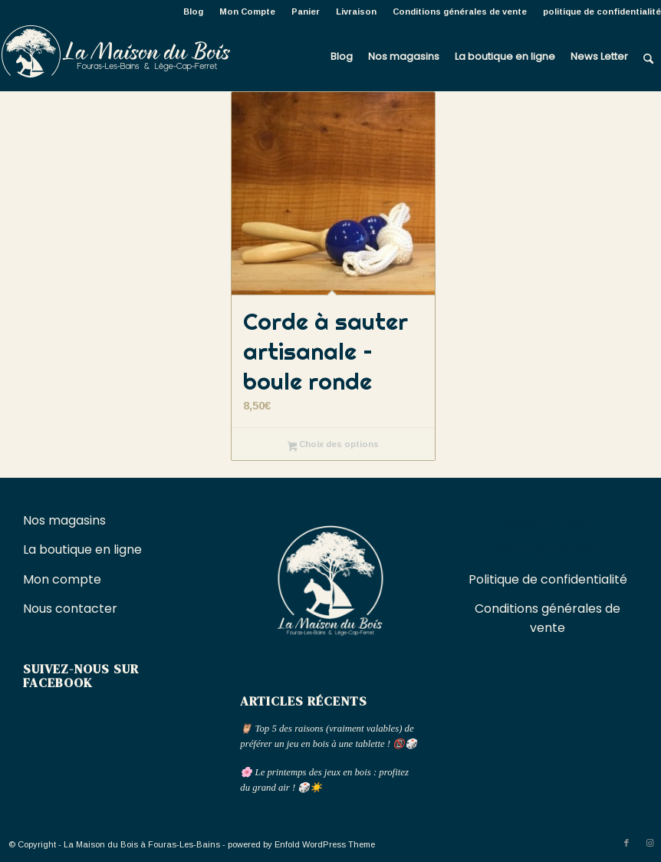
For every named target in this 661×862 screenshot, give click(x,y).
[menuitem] (194, 11)
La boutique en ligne (84, 549)
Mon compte (62, 579)
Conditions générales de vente (460, 11)
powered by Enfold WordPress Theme (301, 844)
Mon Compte (247, 11)
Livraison (356, 11)
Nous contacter (71, 608)
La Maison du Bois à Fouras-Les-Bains (142, 844)
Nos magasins (64, 520)
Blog (193, 11)
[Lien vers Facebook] (626, 842)
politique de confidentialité (602, 11)
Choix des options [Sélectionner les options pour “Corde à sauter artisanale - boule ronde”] (334, 445)
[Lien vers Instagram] (649, 842)
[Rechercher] (648, 56)
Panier (305, 11)
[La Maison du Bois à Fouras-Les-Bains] (115, 56)
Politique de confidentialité (548, 579)
